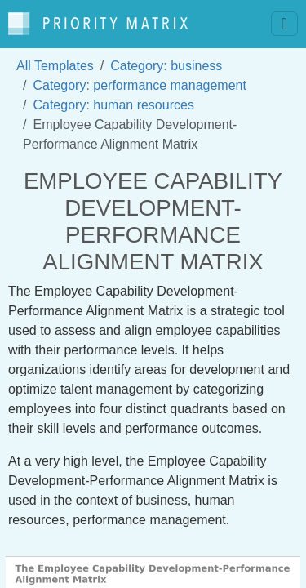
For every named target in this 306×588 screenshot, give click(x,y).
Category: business (166, 66)
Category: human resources (113, 105)
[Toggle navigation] (284, 23)
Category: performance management (139, 85)
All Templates (55, 66)
